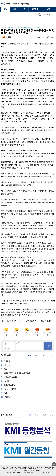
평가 (3, 37)
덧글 (9, 37)
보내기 (51, 37)
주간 (36, 355)
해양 (14, 9)
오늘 (29, 355)
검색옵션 (47, 14)
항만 (48, 9)
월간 (43, 355)
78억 (4, 369)
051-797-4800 (22, 470)
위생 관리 (5, 361)
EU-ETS (5, 397)
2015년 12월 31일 (9, 389)
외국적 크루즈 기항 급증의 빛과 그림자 (15, 373)
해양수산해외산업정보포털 (17, 3)
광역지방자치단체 (8, 385)
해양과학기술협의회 (9, 377)
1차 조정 (5, 381)
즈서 (4, 393)
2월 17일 (5, 365)
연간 (51, 355)
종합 (5, 9)
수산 (23, 9)
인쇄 (42, 37)
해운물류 (35, 9)
